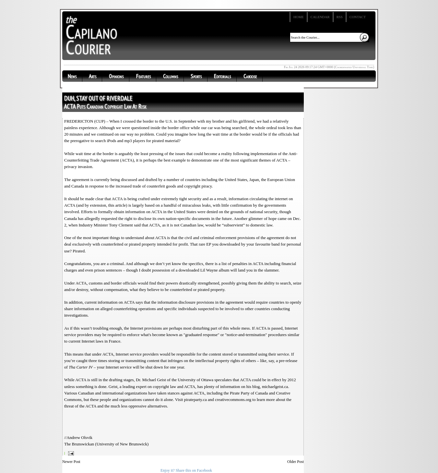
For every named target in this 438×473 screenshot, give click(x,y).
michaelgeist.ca (275, 386)
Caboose (250, 76)
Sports (196, 76)
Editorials (222, 76)
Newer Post (71, 461)
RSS (340, 17)
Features (143, 76)
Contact (357, 17)
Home (298, 17)
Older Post (295, 461)
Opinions (116, 76)
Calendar (320, 17)
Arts (92, 76)
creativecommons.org (233, 399)
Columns (170, 76)
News (72, 76)
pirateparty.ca (195, 399)
